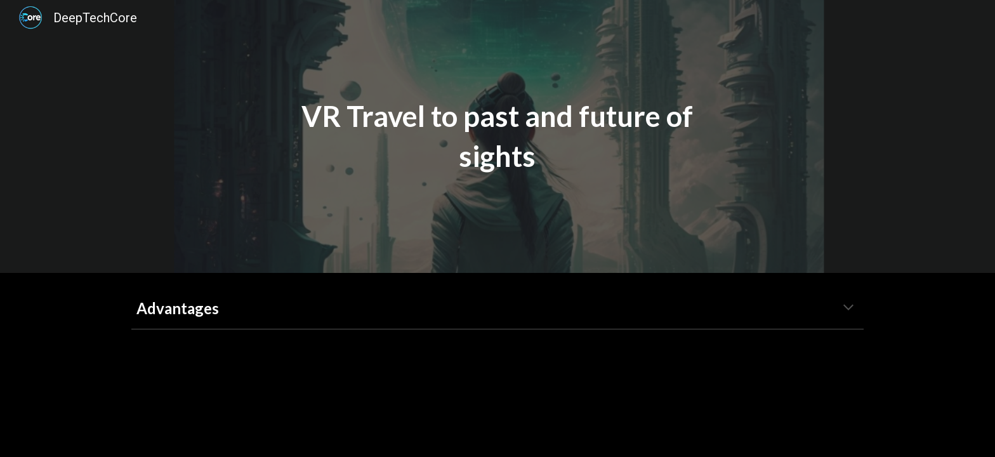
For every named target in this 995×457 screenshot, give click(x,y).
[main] (497, 136)
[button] (848, 308)
